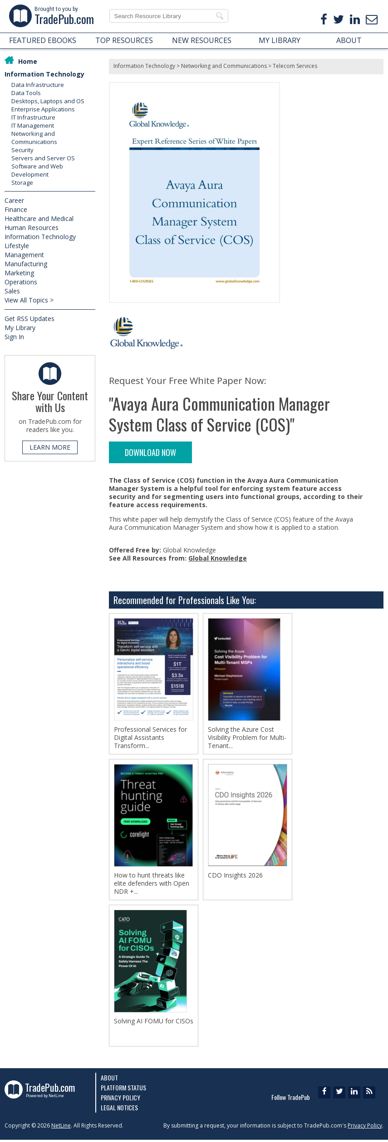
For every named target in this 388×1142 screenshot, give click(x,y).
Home (27, 61)
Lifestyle (17, 245)
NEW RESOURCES (201, 40)
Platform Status (123, 1089)
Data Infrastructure (37, 85)
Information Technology (44, 74)
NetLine (61, 1128)
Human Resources (32, 227)
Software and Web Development (37, 170)
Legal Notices (119, 1109)
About (109, 1079)
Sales (12, 291)
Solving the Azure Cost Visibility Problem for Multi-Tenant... (247, 737)
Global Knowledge (217, 558)
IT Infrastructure (33, 117)
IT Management (32, 125)
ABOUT (349, 40)
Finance (16, 209)
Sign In (14, 336)
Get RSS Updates (29, 318)
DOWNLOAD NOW (150, 452)
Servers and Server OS (43, 158)
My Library (20, 327)
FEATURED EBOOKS (42, 40)
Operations (21, 282)
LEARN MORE (49, 447)
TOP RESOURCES (124, 40)
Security (22, 150)
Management (24, 254)
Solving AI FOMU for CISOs (153, 1023)
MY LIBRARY (279, 40)
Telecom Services (295, 66)
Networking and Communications (34, 138)
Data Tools (26, 93)
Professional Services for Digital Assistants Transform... (150, 737)
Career (14, 200)
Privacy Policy (120, 1099)
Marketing (19, 273)
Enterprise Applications (43, 109)
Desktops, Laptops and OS (47, 101)
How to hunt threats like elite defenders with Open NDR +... (151, 884)
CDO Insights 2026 (235, 876)
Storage (22, 182)
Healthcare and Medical (39, 218)
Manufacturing (26, 263)
